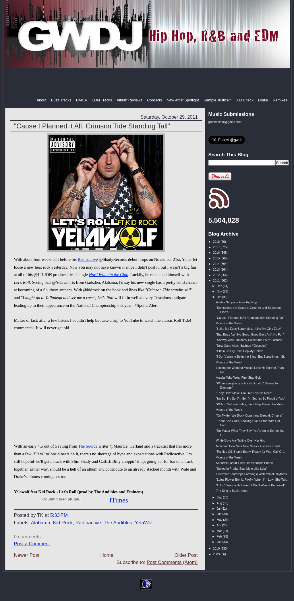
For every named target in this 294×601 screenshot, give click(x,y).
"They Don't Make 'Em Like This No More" (244, 393)
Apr (219, 525)
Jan (219, 542)
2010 (216, 548)
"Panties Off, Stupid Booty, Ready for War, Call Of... (250, 451)
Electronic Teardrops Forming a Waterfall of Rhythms (251, 474)
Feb (219, 536)
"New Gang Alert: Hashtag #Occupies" (241, 345)
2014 (216, 263)
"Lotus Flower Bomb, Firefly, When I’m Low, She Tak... (252, 479)
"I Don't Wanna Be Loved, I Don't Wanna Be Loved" (250, 485)
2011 (216, 280)
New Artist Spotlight (183, 100)
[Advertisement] (147, 83)
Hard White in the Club (108, 274)
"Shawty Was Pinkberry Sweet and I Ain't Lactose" (249, 340)
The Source (87, 446)
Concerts (154, 100)
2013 (216, 269)
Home (106, 555)
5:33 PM (59, 515)
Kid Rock (63, 522)
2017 (216, 247)
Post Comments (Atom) (172, 562)
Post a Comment (32, 543)
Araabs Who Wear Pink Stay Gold (239, 377)
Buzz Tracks (61, 100)
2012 (216, 275)
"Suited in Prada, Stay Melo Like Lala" (241, 468)
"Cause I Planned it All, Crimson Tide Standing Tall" (92, 126)
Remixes (280, 100)
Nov (219, 291)
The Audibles (118, 522)
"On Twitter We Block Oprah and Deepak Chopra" (249, 415)
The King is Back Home (231, 490)
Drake (263, 100)
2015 (216, 258)
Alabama (40, 522)
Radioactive (88, 259)
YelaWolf (144, 522)
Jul (218, 508)
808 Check (245, 100)
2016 (216, 252)
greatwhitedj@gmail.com (225, 122)
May (219, 519)
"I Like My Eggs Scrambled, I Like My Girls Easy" (249, 328)
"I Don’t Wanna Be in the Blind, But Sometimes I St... (251, 356)
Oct (219, 297)
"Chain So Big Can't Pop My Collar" (239, 351)
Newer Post (26, 555)
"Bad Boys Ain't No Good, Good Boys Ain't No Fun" (250, 334)
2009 (216, 554)
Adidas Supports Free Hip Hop (236, 302)
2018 (216, 241)
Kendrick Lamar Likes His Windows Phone (244, 463)
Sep (219, 497)
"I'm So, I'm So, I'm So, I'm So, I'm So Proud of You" (250, 398)
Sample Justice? (217, 100)
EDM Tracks (102, 100)
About (42, 100)
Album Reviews (129, 100)
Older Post (186, 555)
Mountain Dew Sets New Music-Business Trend (248, 446)
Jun (219, 514)
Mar (219, 531)
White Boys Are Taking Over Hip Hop (240, 440)
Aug (219, 503)
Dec (219, 286)
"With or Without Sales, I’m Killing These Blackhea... (251, 404)
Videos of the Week (229, 323)
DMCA (81, 100)
